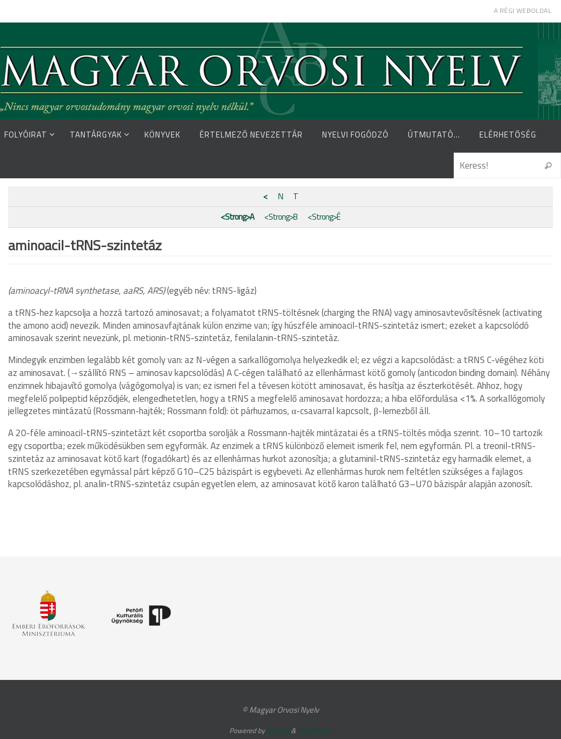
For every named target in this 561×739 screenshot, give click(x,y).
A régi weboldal (522, 10)
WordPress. (314, 730)
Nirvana (277, 730)
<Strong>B (280, 217)
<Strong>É (324, 217)
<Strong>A (237, 217)
